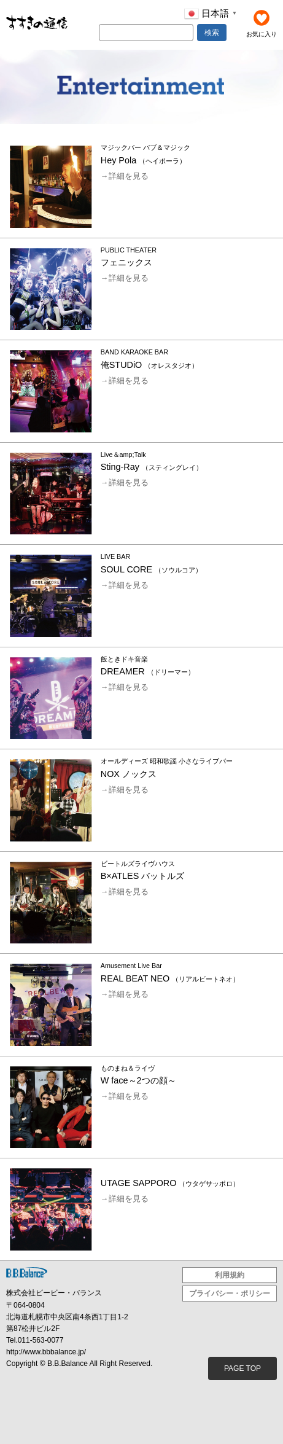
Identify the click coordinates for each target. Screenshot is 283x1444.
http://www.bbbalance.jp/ (46, 1352)
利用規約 (229, 1275)
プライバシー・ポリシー (229, 1293)
